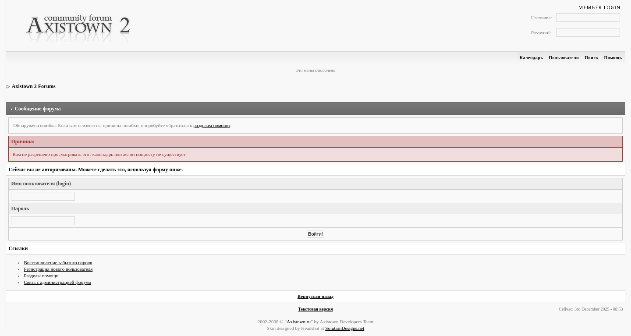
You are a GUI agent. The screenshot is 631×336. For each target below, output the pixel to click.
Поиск (591, 57)
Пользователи (564, 57)
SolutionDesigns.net (344, 328)
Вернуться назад (315, 296)
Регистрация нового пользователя (58, 269)
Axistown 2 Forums (34, 86)
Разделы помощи (41, 275)
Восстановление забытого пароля (58, 262)
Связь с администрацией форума (57, 282)
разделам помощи (211, 125)
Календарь (531, 57)
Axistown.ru (299, 321)
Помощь (613, 57)
